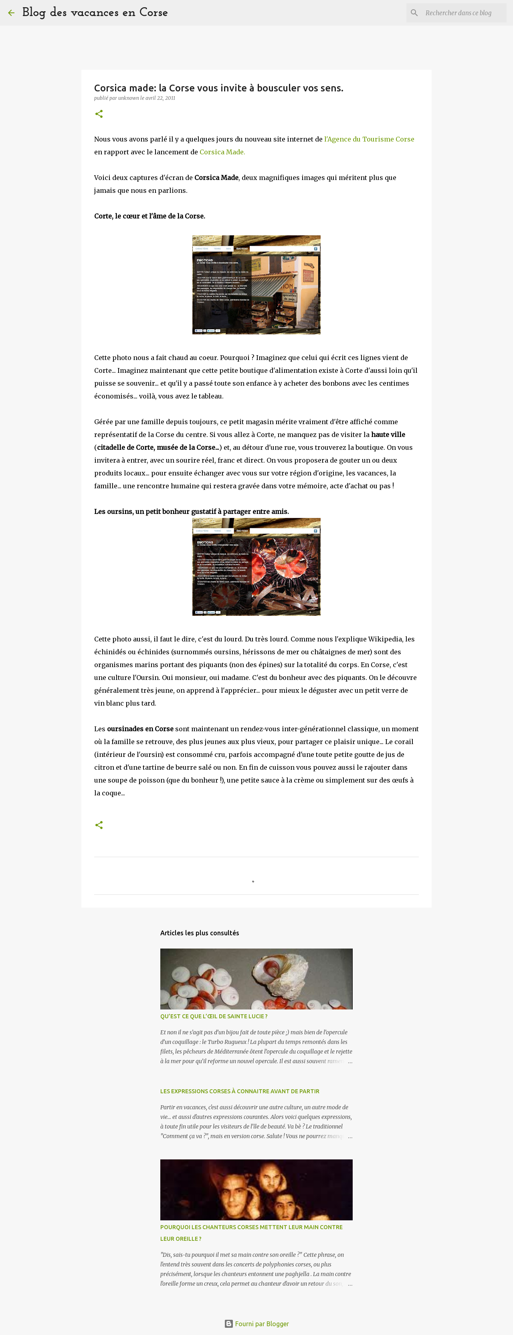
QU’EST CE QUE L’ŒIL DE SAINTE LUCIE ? (214, 1016)
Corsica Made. (221, 152)
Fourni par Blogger (256, 1323)
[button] (99, 114)
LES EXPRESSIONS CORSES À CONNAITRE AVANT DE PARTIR (239, 1091)
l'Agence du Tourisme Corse (369, 139)
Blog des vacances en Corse (95, 12)
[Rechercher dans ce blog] (464, 12)
